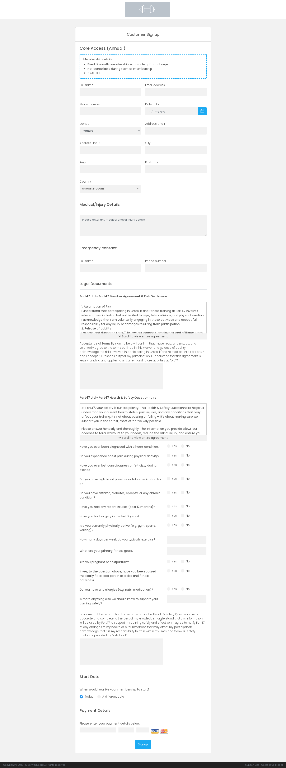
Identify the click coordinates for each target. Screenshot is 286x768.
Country (85, 182)
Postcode (151, 162)
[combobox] (110, 189)
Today (89, 697)
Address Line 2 (90, 143)
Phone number (90, 104)
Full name (86, 261)
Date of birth (154, 104)
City (147, 143)
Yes (174, 446)
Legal (279, 765)
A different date (113, 697)
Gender (85, 124)
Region (84, 162)
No (188, 446)
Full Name (86, 85)
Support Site (252, 765)
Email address (155, 85)
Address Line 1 (155, 124)
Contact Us (268, 765)
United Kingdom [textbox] (93, 189)
